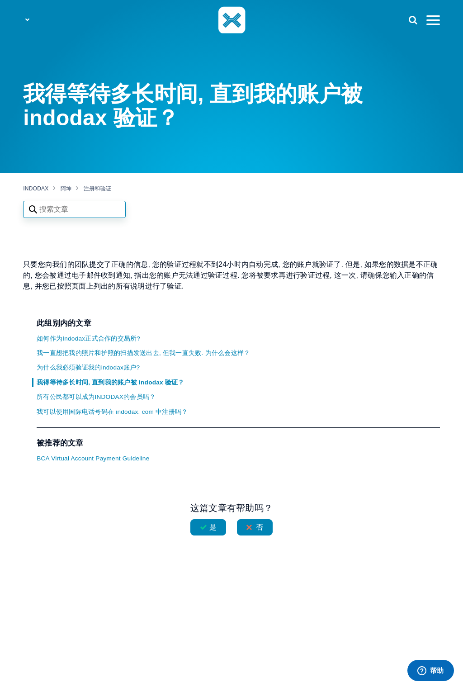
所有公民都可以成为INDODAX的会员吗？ (96, 396)
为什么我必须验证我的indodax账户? (88, 367)
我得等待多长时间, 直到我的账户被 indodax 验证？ (110, 382)
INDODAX (35, 188)
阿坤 (66, 188)
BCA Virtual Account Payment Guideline (93, 458)
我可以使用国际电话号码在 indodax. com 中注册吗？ (112, 411)
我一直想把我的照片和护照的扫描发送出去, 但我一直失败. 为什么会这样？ (143, 353)
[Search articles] (74, 209)
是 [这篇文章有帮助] (213, 527)
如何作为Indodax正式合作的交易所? (88, 338)
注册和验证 (97, 188)
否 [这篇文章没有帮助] (259, 527)
